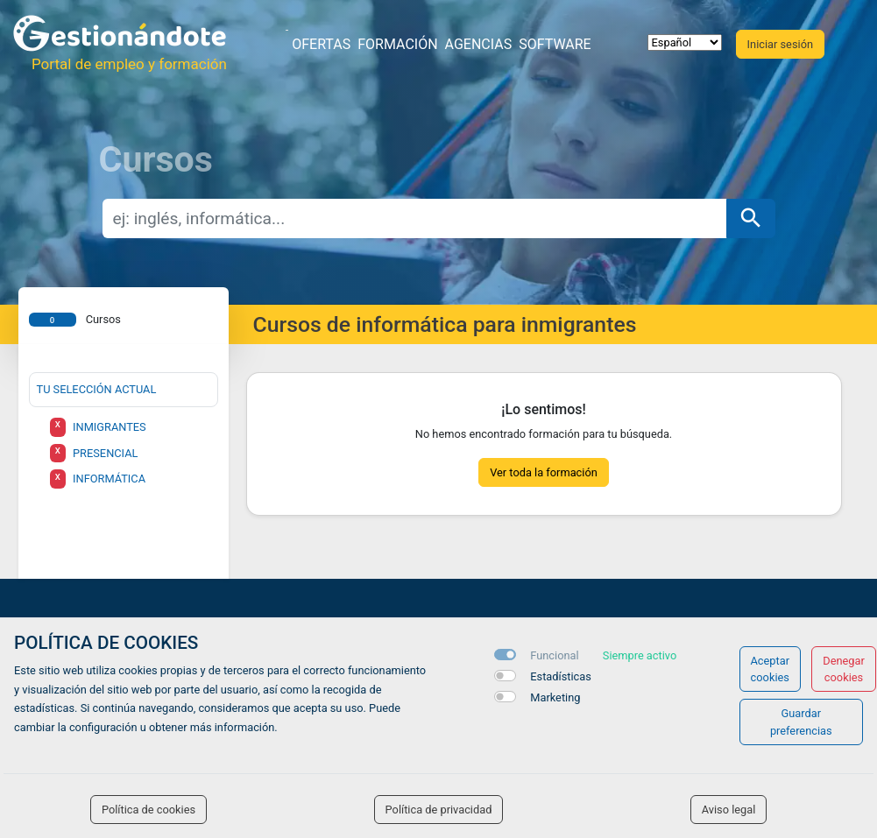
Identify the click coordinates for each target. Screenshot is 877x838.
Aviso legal (729, 809)
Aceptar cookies (770, 669)
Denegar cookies (844, 669)
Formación (397, 44)
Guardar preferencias (801, 721)
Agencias (479, 44)
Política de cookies (148, 809)
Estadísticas (560, 676)
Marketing (555, 697)
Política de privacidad (438, 809)
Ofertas (321, 44)
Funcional (554, 655)
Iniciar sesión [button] (780, 44)
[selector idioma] (684, 42)
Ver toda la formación (544, 472)
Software (555, 44)
